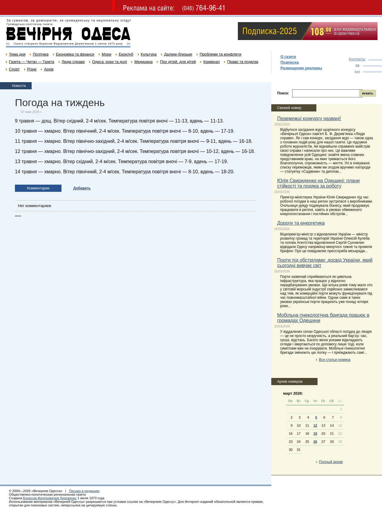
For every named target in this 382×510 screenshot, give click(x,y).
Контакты (357, 59)
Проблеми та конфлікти (220, 54)
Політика (40, 54)
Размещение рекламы (301, 68)
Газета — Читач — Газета (31, 61)
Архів (48, 69)
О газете (288, 56)
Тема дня (17, 54)
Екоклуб (126, 54)
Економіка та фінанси (75, 54)
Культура (149, 54)
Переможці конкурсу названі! (309, 118)
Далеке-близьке (178, 54)
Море (106, 54)
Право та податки (242, 61)
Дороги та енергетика (301, 223)
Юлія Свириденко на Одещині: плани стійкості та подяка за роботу (318, 183)
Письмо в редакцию (84, 491)
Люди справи (73, 61)
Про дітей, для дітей (178, 61)
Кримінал (211, 61)
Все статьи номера (334, 360)
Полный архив (331, 462)
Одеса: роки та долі (109, 61)
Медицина (143, 61)
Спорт (14, 69)
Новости (19, 86)
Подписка (290, 62)
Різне (31, 69)
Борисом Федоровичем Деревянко (49, 498)
